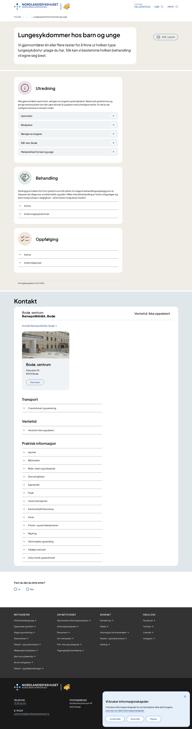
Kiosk (31, 519)
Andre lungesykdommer (36, 213)
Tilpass (153, 718)
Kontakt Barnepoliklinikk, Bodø (38, 328)
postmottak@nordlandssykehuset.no (31, 713)
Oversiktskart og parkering (42, 410)
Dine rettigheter (36, 478)
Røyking (32, 535)
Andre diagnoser (33, 262)
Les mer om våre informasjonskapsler (125, 710)
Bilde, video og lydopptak (41, 470)
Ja (19, 591)
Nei (32, 591)
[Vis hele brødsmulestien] (27, 17)
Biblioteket (34, 462)
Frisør (31, 495)
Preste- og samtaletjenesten (43, 527)
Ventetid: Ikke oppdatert (41, 432)
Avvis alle (135, 718)
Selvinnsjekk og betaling (41, 543)
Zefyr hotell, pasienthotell (41, 560)
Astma (27, 205)
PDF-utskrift (168, 30)
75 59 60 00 (20, 703)
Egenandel (33, 487)
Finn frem (35, 384)
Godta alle (115, 718)
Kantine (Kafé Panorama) (41, 511)
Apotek (32, 454)
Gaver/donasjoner (37, 503)
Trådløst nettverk (37, 551)
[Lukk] (185, 696)
